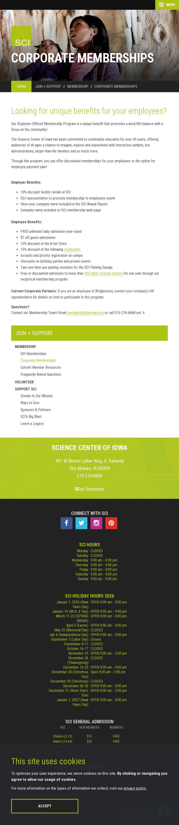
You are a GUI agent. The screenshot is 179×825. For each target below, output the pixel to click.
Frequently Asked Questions (41, 374)
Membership (25, 347)
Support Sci (25, 389)
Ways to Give (30, 403)
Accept (45, 806)
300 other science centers (103, 273)
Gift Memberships (33, 354)
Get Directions (89, 489)
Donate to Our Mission (37, 396)
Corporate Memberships (38, 360)
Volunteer (24, 382)
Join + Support (34, 333)
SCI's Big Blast (31, 416)
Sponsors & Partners (36, 410)
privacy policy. (135, 788)
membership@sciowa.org (85, 313)
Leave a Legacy (32, 423)
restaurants (72, 249)
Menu (167, 4)
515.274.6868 (89, 476)
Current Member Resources (41, 367)
